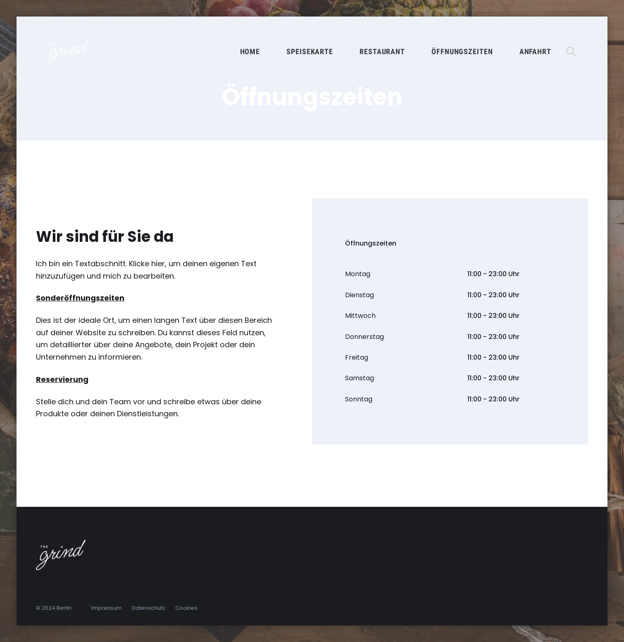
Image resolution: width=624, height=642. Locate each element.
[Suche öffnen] (571, 51)
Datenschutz (148, 608)
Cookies (186, 608)
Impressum (106, 608)
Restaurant (382, 51)
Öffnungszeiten (462, 51)
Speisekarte (309, 51)
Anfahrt (535, 51)
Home (250, 51)
